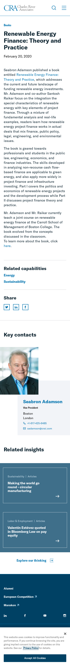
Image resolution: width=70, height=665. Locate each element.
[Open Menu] (64, 8)
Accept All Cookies (35, 659)
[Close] (65, 635)
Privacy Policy (30, 649)
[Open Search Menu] (54, 8)
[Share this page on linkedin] (16, 307)
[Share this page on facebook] (25, 307)
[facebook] (25, 615)
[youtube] (44, 615)
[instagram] (64, 615)
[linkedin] (5, 615)
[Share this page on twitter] (7, 307)
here (7, 246)
